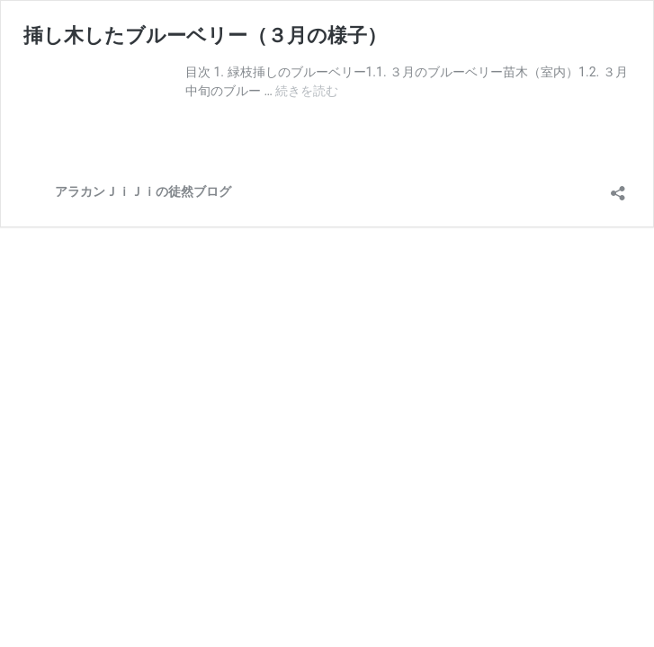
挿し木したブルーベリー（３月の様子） (205, 35)
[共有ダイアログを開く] (618, 187)
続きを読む (306, 91)
